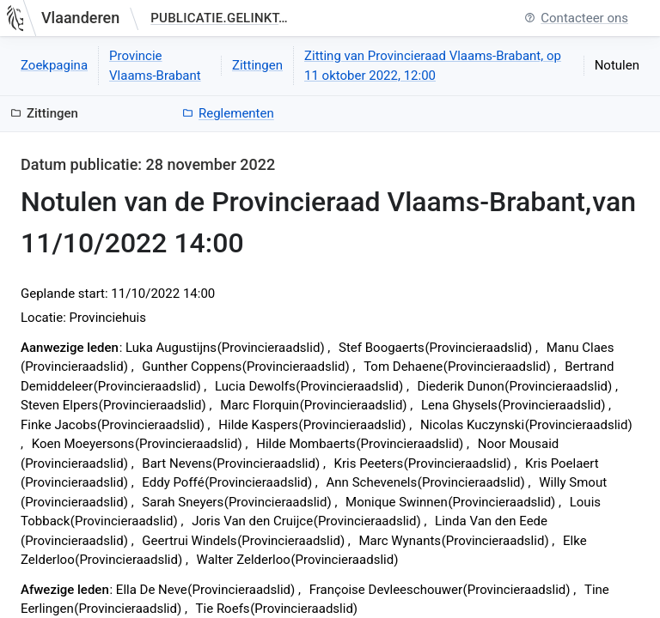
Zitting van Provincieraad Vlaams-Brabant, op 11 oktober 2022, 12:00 (432, 65)
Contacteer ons (576, 18)
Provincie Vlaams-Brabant (155, 65)
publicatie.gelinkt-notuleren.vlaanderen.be (222, 18)
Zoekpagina (54, 65)
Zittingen (257, 65)
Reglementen (228, 113)
